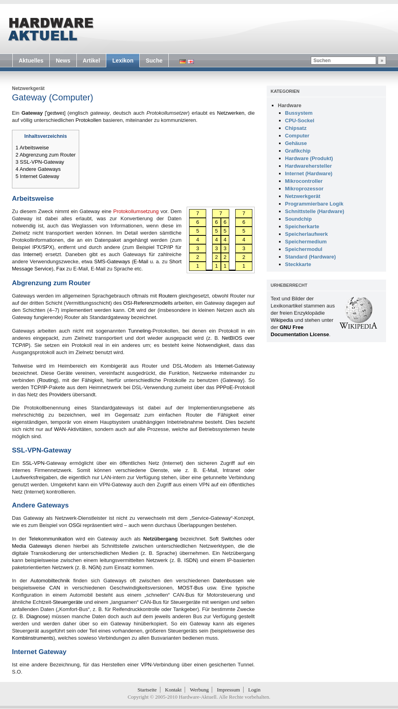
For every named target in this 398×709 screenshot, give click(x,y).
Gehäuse (296, 143)
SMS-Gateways (112, 261)
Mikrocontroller (304, 181)
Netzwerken (230, 113)
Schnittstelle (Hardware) (314, 211)
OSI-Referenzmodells (147, 303)
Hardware (289, 105)
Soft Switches (225, 539)
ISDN (190, 560)
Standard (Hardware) (310, 257)
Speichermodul (303, 249)
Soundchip (298, 219)
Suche (154, 60)
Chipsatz (295, 128)
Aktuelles (31, 60)
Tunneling (139, 331)
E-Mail (141, 261)
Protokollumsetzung (136, 211)
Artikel (91, 60)
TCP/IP (164, 247)
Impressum (228, 690)
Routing (48, 380)
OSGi (74, 525)
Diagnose (37, 616)
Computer (297, 136)
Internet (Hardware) (308, 173)
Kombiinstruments (32, 638)
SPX (47, 247)
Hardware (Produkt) (309, 158)
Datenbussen (228, 581)
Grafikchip (297, 151)
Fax (60, 269)
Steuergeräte (68, 602)
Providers (60, 395)
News (63, 60)
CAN (54, 588)
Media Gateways (32, 546)
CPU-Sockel (299, 120)
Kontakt (173, 690)
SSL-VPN (33, 463)
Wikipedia (282, 320)
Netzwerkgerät (28, 88)
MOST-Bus (190, 588)
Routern (167, 296)
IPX (36, 247)
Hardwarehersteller (308, 166)
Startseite (147, 690)
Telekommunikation (51, 539)
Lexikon (122, 60)
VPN (146, 665)
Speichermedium (306, 242)
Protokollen (88, 120)
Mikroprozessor (304, 189)
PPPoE (224, 387)
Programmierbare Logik (314, 204)
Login (254, 690)
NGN (94, 567)
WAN (60, 429)
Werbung (199, 690)
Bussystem (298, 113)
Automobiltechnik (50, 581)
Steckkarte (298, 264)
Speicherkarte (302, 226)
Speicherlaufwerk (306, 234)
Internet (32, 254)
